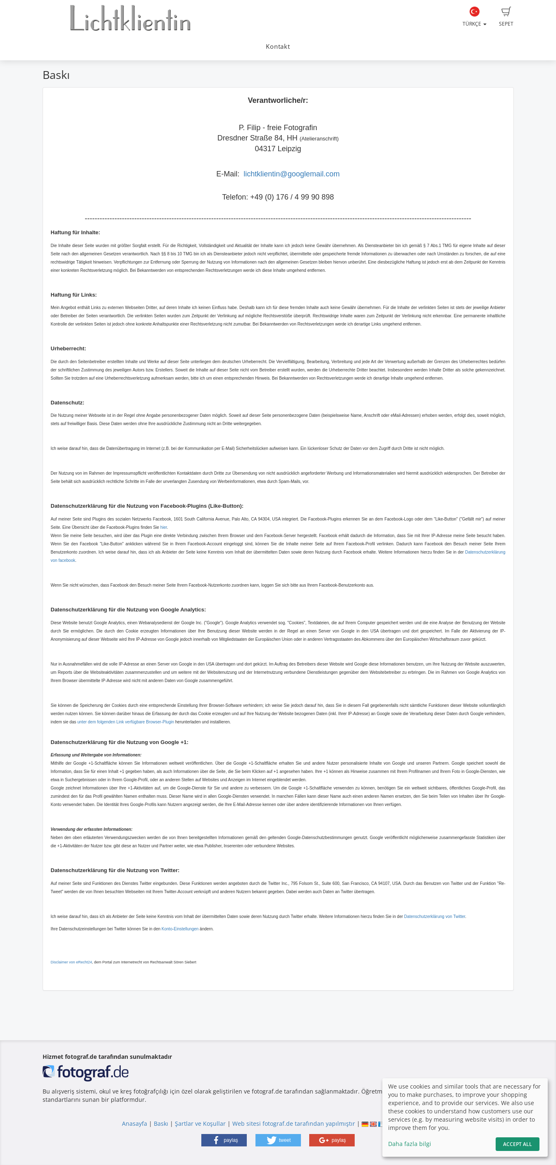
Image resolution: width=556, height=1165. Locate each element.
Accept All (517, 1144)
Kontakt (278, 46)
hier (163, 527)
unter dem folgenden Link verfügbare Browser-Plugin (125, 722)
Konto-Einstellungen (180, 929)
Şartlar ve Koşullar (200, 1123)
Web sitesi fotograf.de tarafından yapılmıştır (293, 1123)
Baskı (161, 1123)
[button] (224, 1140)
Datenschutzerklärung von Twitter (434, 916)
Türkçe (475, 17)
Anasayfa (134, 1123)
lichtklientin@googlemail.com (291, 174)
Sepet (506, 17)
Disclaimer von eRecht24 (71, 962)
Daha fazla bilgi (409, 1144)
